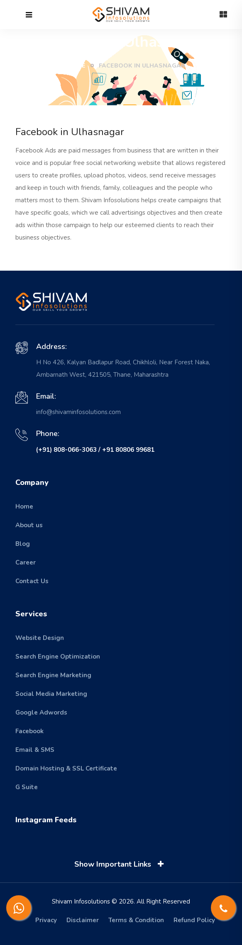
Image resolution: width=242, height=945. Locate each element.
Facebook (29, 731)
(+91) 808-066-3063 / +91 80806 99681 (95, 450)
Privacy (46, 920)
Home (71, 66)
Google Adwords (41, 712)
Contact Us (32, 581)
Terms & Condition (136, 920)
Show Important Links (120, 864)
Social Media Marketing (51, 694)
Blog (22, 544)
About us (29, 525)
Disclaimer (82, 920)
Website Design (39, 638)
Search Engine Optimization (57, 656)
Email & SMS (34, 750)
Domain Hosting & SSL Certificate (66, 768)
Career (25, 562)
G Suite (26, 787)
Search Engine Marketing (53, 675)
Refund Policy (194, 920)
